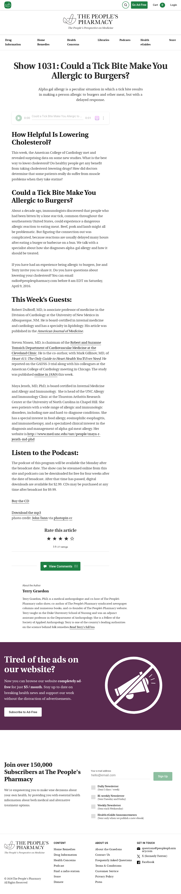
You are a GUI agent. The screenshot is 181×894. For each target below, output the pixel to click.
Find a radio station (67, 869)
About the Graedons (108, 848)
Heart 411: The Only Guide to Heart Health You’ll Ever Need (56, 359)
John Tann (40, 518)
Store (172, 40)
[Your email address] (120, 776)
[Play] (18, 118)
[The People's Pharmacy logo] (90, 20)
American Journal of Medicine (60, 331)
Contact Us (102, 853)
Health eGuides (146, 42)
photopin (61, 518)
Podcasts (124, 40)
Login (173, 5)
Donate (58, 880)
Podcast (59, 864)
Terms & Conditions (108, 864)
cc (70, 518)
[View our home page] (7, 5)
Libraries (103, 40)
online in (45, 374)
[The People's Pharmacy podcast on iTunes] (97, 118)
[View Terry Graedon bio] (75, 591)
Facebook (145, 861)
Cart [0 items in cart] (159, 5)
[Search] (125, 4)
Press (98, 880)
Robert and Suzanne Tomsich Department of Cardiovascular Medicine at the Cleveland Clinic (56, 348)
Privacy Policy (104, 875)
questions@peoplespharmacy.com (156, 848)
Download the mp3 (26, 513)
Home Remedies (43, 42)
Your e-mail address (101, 771)
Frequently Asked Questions (113, 858)
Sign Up (163, 774)
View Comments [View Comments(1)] (60, 566)
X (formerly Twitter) (152, 855)
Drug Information (13, 42)
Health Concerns (73, 42)
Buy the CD (20, 501)
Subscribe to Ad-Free (23, 712)
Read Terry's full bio (82, 627)
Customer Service (106, 869)
